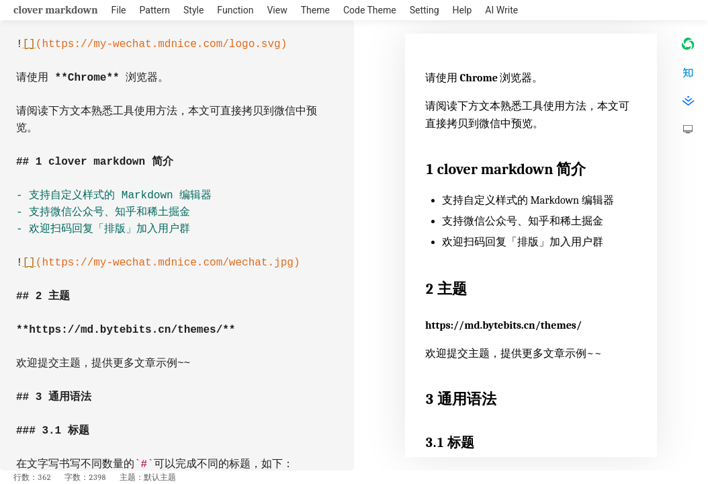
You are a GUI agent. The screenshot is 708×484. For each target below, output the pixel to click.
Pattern (155, 10)
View (277, 10)
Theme (315, 10)
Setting (424, 10)
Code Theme (369, 10)
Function (235, 10)
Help (462, 10)
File (119, 10)
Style (193, 10)
